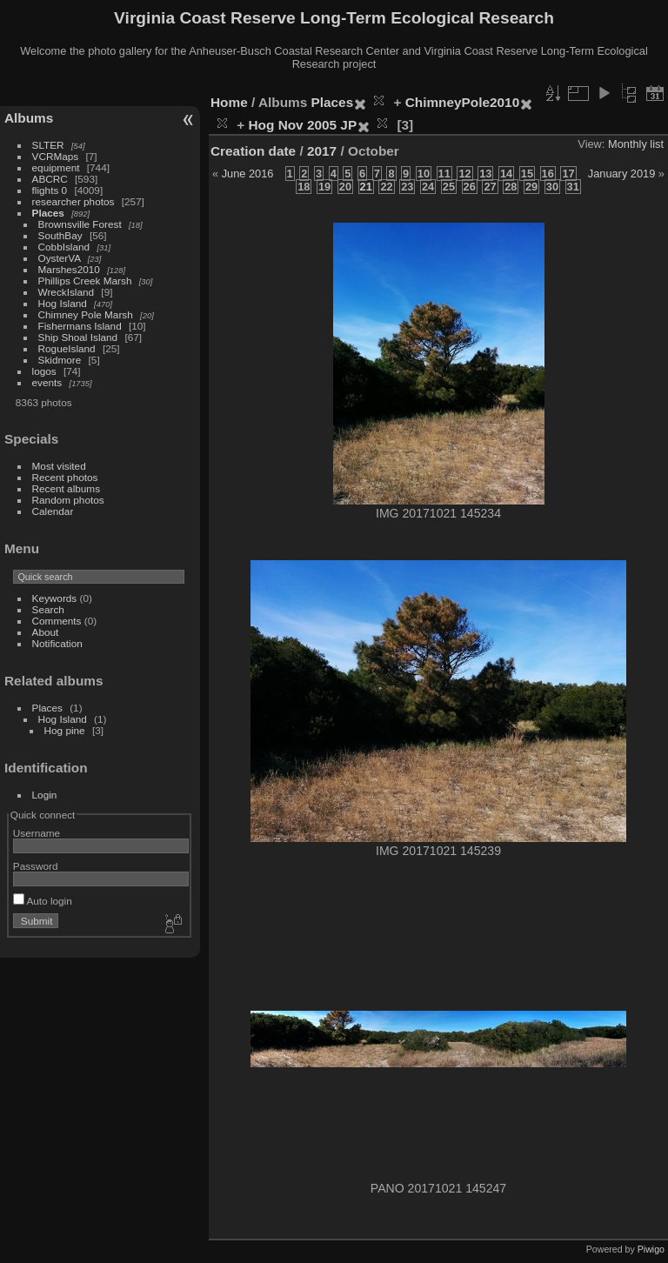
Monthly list (636, 143)
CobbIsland (64, 246)
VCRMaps (55, 156)
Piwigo (651, 1249)
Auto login (42, 900)
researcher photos (73, 201)
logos (44, 371)
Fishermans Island (80, 325)
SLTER (48, 144)
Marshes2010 (69, 269)
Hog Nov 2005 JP (303, 124)
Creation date (253, 151)
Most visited (59, 465)
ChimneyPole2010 (462, 102)
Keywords (54, 598)
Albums (28, 117)
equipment (56, 167)
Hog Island (62, 303)
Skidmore (60, 359)
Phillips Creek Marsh (85, 280)
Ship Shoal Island (78, 337)
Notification (57, 643)
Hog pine (64, 730)
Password (35, 866)
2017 (322, 151)
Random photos (68, 499)
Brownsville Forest (80, 224)
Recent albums (66, 488)
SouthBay (60, 235)
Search (48, 609)
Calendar (53, 511)
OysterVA (59, 258)
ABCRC (50, 178)
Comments (57, 620)
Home (229, 102)
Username (36, 833)
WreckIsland (66, 291)
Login (44, 794)
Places (48, 212)
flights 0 (50, 190)
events (47, 382)
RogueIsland (67, 348)
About (45, 632)
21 (366, 186)
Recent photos (65, 477)
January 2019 (622, 173)
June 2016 (248, 173)
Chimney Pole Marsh (85, 314)
